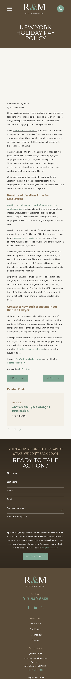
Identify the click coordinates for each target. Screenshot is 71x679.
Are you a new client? (16, 464)
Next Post (53, 334)
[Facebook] (28, 563)
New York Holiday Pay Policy (29, 315)
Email (9, 455)
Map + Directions (35, 626)
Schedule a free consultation (30, 305)
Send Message (35, 512)
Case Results (35, 585)
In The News (25, 325)
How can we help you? (17, 472)
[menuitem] (23, 675)
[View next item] (19, 385)
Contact (35, 596)
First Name (12, 429)
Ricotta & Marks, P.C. (16, 319)
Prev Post (17, 334)
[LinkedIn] (35, 563)
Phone (10, 447)
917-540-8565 (35, 555)
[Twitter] (42, 563)
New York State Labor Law (25, 86)
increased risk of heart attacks (26, 194)
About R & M (35, 579)
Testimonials (35, 591)
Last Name (12, 438)
